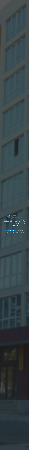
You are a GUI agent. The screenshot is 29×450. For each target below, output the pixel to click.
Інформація (20, 230)
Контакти (15, 232)
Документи (8, 232)
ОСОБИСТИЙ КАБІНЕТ (10, 230)
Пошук (22, 232)
